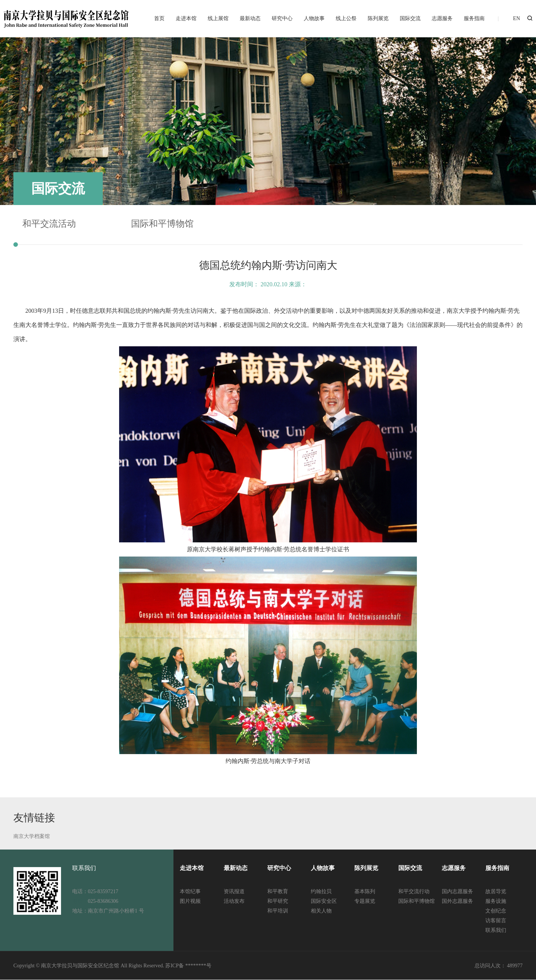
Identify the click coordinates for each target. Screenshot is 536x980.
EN (516, 18)
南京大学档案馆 (31, 836)
